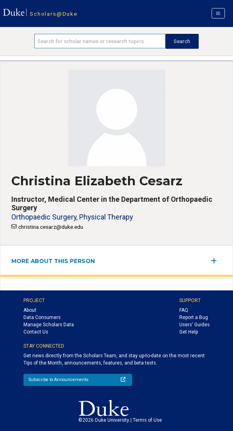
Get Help (188, 332)
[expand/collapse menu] (216, 260)
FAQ (183, 310)
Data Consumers (42, 317)
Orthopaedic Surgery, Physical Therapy (72, 217)
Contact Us (35, 332)
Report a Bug (193, 317)
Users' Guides (194, 324)
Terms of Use (147, 420)
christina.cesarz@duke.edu (50, 227)
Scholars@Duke (53, 13)
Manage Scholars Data (48, 324)
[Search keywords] (100, 41)
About (29, 310)
